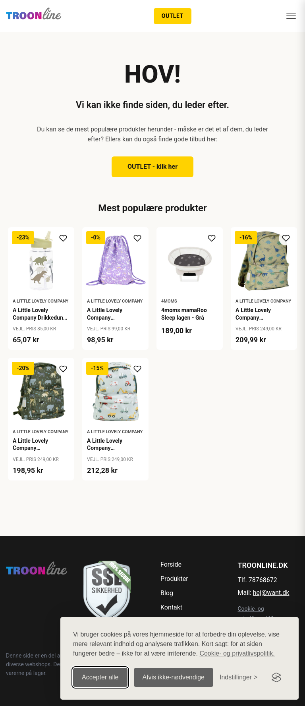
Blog (166, 593)
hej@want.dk (271, 592)
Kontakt (171, 607)
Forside (170, 564)
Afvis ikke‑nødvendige (174, 677)
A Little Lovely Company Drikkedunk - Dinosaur (39, 317)
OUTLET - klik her (152, 166)
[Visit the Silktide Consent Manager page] (276, 677)
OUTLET (172, 16)
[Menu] (291, 16)
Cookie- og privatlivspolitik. (236, 653)
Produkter (174, 579)
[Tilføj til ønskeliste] (63, 238)
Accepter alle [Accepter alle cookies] (100, 677)
